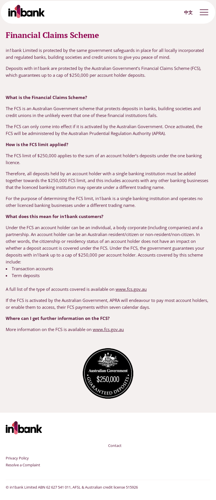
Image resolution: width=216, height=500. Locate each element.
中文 (188, 12)
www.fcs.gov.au (131, 289)
